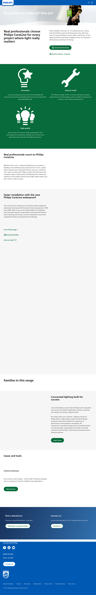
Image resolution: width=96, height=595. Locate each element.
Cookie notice (37, 584)
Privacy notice (48, 584)
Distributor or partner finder (18, 526)
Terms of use (71, 584)
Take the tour (11, 489)
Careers (18, 584)
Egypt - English (8, 558)
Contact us (57, 526)
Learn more (57, 440)
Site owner (27, 584)
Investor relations (8, 584)
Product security (60, 584)
